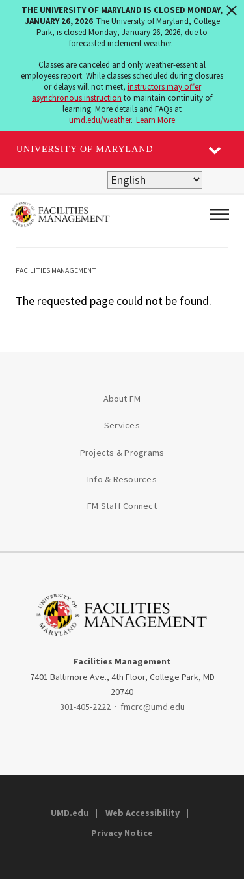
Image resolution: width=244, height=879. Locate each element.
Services (122, 425)
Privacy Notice (122, 833)
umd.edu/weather (100, 119)
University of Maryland (85, 149)
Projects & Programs (122, 452)
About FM (122, 398)
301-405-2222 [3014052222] (85, 707)
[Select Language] (154, 180)
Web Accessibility (142, 813)
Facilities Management (56, 270)
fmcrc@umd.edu (152, 707)
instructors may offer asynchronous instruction (116, 92)
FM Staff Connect (122, 506)
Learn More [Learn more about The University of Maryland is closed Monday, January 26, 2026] (155, 119)
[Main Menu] (219, 214)
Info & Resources (122, 479)
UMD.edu (69, 813)
